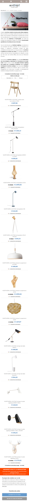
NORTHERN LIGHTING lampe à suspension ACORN (14, 263)
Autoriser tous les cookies (14, 494)
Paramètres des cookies (14, 490)
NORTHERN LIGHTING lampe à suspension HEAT (14, 319)
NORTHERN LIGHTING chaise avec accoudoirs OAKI (14, 100)
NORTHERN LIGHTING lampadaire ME (14, 209)
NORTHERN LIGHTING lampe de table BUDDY (14, 374)
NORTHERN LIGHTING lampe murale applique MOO (14, 457)
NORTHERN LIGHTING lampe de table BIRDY (14, 346)
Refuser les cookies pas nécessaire (14, 498)
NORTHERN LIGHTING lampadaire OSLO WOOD (14, 235)
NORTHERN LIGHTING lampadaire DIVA (14, 182)
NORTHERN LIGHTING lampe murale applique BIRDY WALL (14, 402)
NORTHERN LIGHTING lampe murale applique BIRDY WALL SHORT (14, 429)
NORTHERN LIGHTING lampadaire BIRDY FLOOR (14, 155)
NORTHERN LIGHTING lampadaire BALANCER (14, 128)
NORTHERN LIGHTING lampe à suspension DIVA (14, 291)
